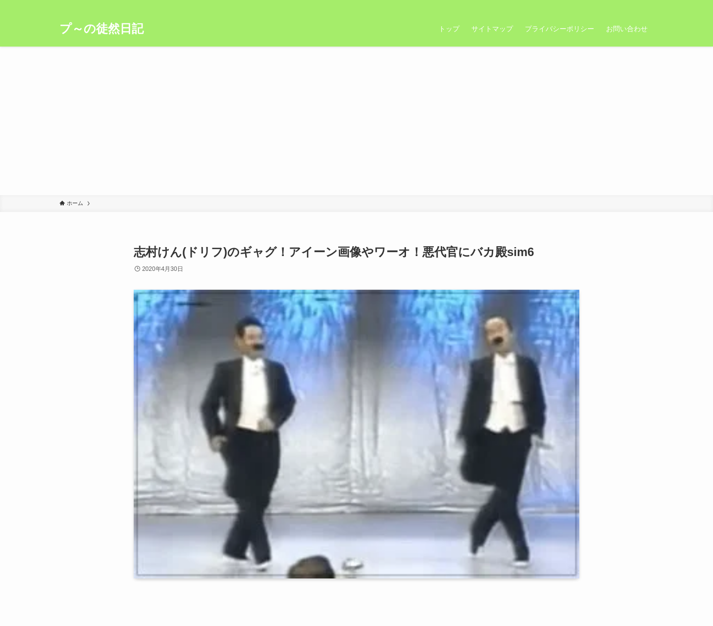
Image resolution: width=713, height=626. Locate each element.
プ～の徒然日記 (101, 29)
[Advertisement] (356, 121)
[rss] (634, 5)
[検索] (647, 5)
